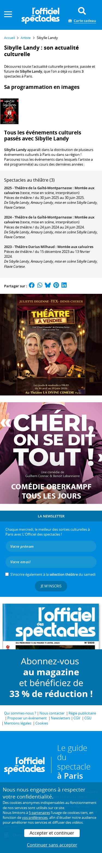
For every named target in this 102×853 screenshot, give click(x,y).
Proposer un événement (27, 718)
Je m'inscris (51, 586)
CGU (87, 718)
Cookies (41, 723)
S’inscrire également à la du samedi (52, 574)
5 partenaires (39, 812)
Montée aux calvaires (75, 246)
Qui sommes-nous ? (20, 713)
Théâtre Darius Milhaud (34, 246)
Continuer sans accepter (52, 845)
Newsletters (60, 718)
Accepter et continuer (52, 833)
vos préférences (35, 817)
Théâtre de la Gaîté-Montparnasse (43, 187)
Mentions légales (17, 723)
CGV (76, 718)
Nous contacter (51, 713)
